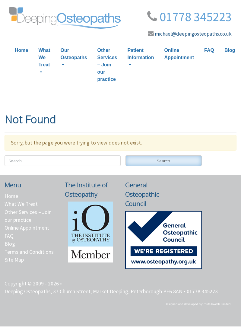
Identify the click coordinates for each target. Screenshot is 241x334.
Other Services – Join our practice (107, 65)
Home (21, 50)
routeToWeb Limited (217, 304)
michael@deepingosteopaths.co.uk (193, 33)
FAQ (209, 50)
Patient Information (140, 54)
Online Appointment (179, 54)
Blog (229, 50)
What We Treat (44, 57)
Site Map (14, 259)
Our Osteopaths (74, 54)
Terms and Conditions (29, 252)
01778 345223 (196, 16)
